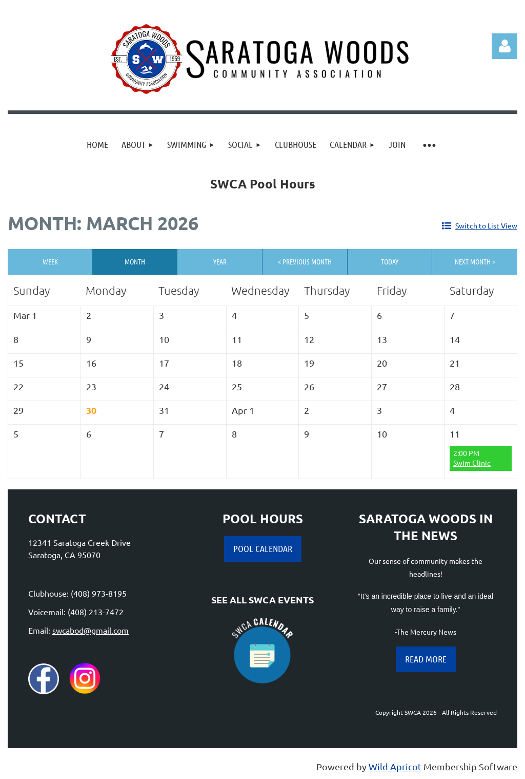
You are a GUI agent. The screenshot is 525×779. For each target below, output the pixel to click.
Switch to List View (486, 225)
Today (389, 261)
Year (220, 261)
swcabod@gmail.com (90, 630)
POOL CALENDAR (262, 548)
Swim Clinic (472, 462)
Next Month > (475, 261)
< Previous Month (305, 261)
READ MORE (426, 658)
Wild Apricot (395, 766)
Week (50, 261)
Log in (504, 46)
